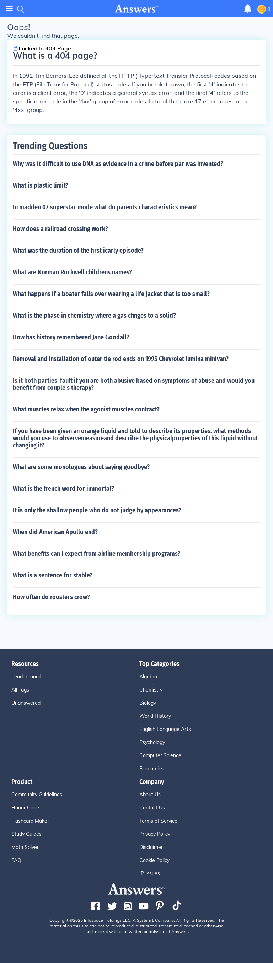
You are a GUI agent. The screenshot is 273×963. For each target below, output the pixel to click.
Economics (151, 768)
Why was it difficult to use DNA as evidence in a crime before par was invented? (118, 164)
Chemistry (150, 690)
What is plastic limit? (40, 185)
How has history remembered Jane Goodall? (71, 337)
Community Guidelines (36, 794)
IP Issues (149, 873)
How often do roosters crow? (51, 597)
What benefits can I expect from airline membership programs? (96, 554)
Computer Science (160, 755)
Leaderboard (26, 676)
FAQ (16, 860)
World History (155, 716)
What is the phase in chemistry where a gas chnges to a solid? (94, 315)
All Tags (20, 690)
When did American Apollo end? (55, 532)
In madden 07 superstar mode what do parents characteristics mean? (105, 207)
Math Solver (25, 847)
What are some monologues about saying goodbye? (81, 467)
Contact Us (152, 808)
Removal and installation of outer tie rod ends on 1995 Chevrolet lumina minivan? (121, 359)
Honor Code (25, 808)
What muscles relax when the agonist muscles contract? (86, 409)
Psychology (152, 742)
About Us (150, 794)
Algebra (148, 676)
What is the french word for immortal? (63, 489)
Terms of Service (158, 821)
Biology (147, 703)
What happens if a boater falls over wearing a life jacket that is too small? (111, 294)
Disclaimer (151, 847)
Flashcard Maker (30, 821)
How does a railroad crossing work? (60, 229)
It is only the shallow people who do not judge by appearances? (97, 510)
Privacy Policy (154, 834)
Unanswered (26, 703)
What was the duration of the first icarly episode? (78, 250)
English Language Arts (165, 729)
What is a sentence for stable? (52, 575)
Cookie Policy (154, 860)
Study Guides (26, 834)
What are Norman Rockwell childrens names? (72, 272)
